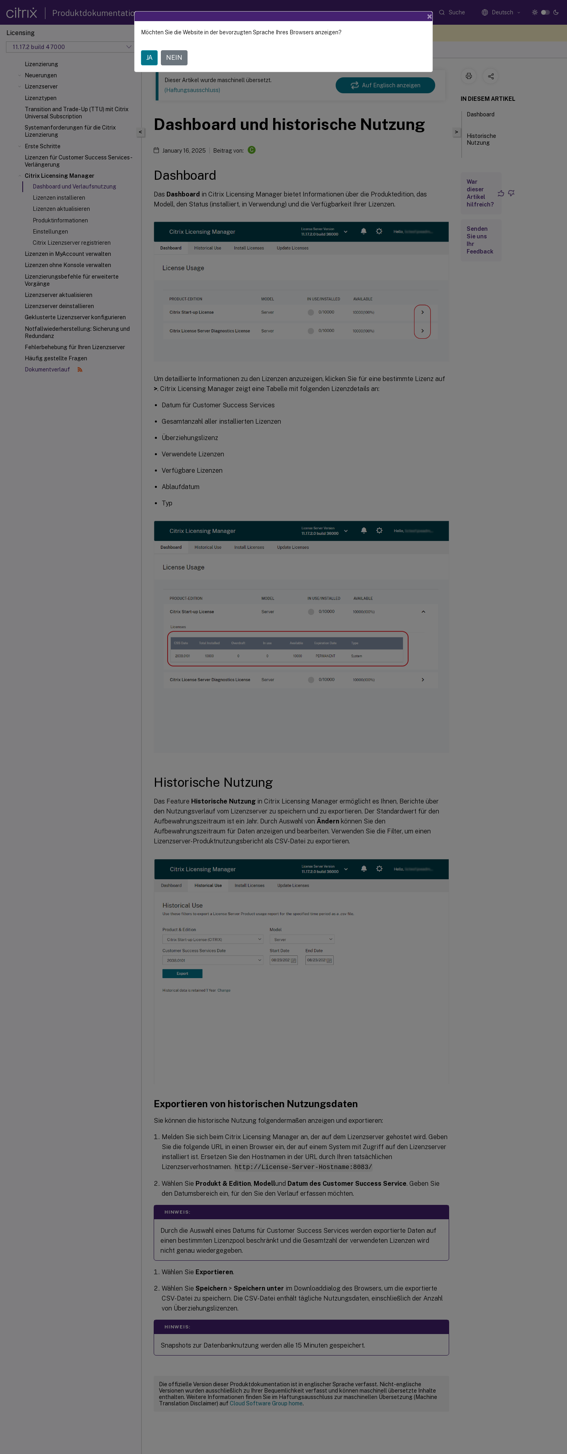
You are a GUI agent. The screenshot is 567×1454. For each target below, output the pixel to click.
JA (149, 57)
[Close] (429, 16)
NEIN (174, 57)
